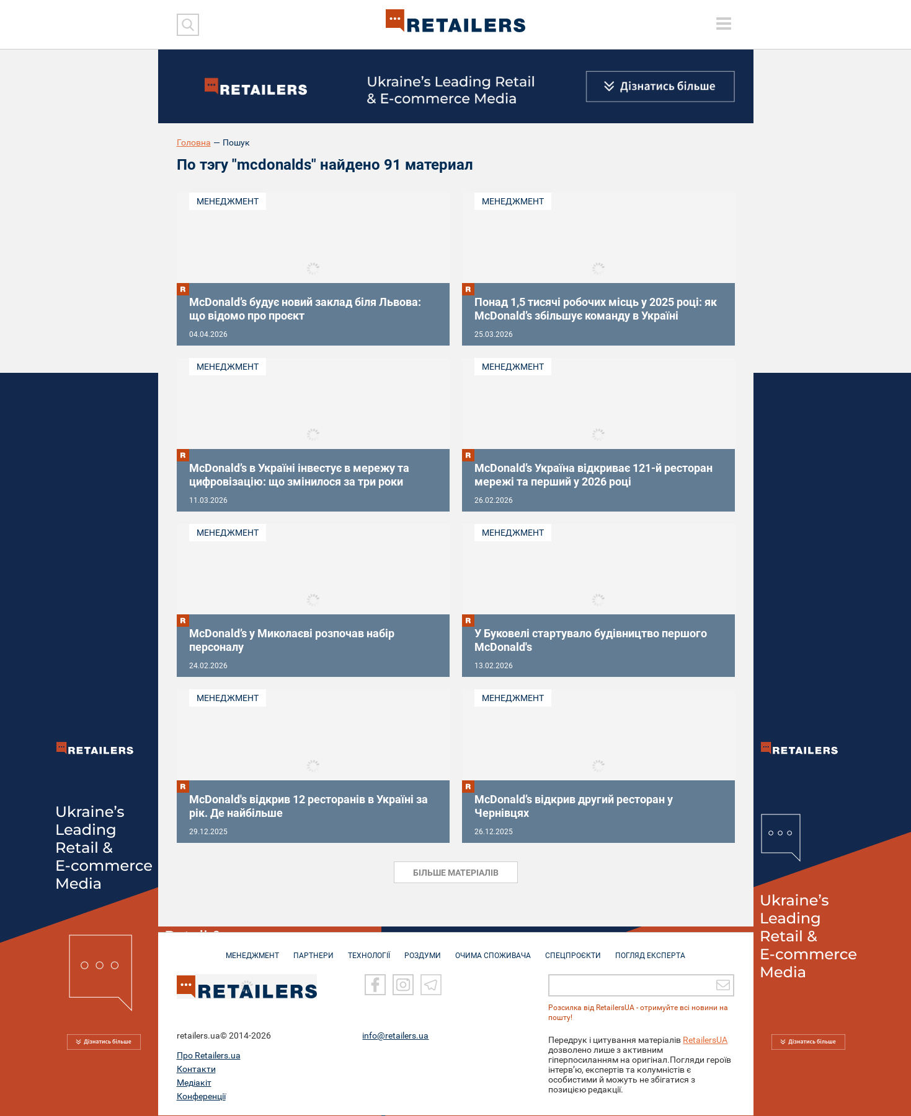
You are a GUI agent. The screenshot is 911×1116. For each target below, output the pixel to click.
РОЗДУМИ (422, 950)
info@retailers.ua (395, 1036)
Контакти (196, 1070)
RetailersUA (705, 1040)
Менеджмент (228, 201)
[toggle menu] (724, 23)
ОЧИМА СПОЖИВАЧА (493, 950)
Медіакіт (194, 1083)
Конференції (201, 1097)
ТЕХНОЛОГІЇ (369, 950)
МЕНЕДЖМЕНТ (252, 950)
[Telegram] (431, 985)
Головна (194, 142)
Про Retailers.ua (209, 1056)
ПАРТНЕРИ (313, 950)
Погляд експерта (650, 950)
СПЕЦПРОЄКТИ (573, 950)
